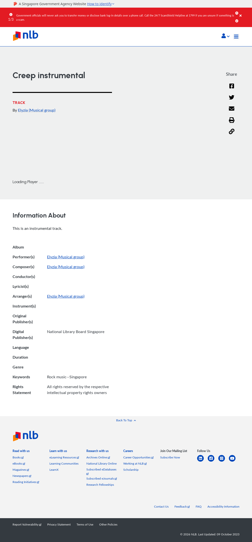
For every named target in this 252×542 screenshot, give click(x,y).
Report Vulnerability (27, 524)
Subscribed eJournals (101, 478)
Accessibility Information (223, 506)
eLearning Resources (64, 457)
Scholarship (131, 469)
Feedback (182, 506)
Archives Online (98, 457)
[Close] (245, 12)
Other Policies (108, 524)
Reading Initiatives (26, 482)
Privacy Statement (59, 524)
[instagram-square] (223, 461)
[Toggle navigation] (236, 36)
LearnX (54, 469)
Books (18, 457)
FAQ (199, 506)
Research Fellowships (100, 484)
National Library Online (101, 463)
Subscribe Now (170, 457)
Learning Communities (64, 463)
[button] (225, 36)
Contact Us (161, 506)
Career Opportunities (138, 457)
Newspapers (22, 476)
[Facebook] (232, 89)
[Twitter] (231, 100)
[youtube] (234, 461)
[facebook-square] (213, 461)
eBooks (19, 463)
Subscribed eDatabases (101, 471)
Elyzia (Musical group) (36, 110)
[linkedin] (202, 461)
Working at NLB (135, 463)
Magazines (21, 469)
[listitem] (21, 452)
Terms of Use (85, 524)
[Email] (231, 112)
